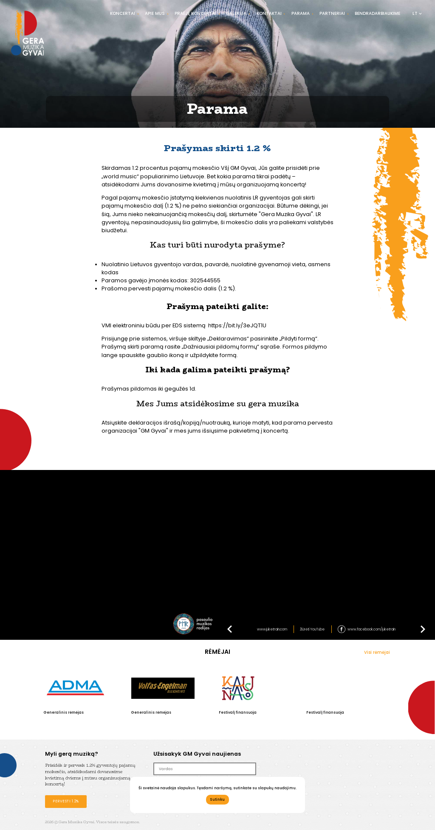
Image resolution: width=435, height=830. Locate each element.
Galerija (236, 13)
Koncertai (122, 13)
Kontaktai (269, 13)
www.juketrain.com (272, 629)
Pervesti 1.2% (66, 801)
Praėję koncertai (195, 13)
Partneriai (332, 13)
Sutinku (217, 799)
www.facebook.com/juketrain (371, 629)
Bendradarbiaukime (377, 13)
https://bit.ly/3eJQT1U (237, 325)
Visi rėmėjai (377, 652)
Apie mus (155, 13)
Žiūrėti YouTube (312, 629)
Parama (300, 13)
